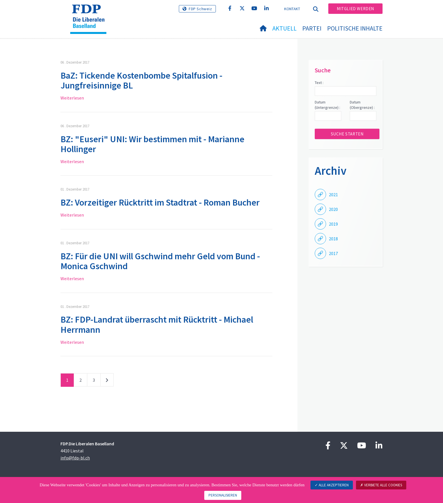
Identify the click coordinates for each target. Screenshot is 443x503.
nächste (107, 381)
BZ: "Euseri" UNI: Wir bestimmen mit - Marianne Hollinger (152, 144)
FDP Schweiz (200, 8)
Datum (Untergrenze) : (327, 105)
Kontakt (292, 8)
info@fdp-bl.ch (75, 458)
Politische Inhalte (355, 28)
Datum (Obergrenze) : (362, 105)
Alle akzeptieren (332, 485)
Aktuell (284, 28)
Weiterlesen (72, 98)
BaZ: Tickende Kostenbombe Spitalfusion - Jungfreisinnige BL (141, 80)
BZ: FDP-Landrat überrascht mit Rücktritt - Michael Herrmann (156, 324)
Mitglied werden (355, 8)
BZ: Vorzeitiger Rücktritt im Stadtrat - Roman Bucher (160, 202)
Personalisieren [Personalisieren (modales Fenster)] (223, 495)
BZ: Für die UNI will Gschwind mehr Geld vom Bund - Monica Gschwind (160, 261)
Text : (319, 82)
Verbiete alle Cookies (381, 485)
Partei (312, 28)
